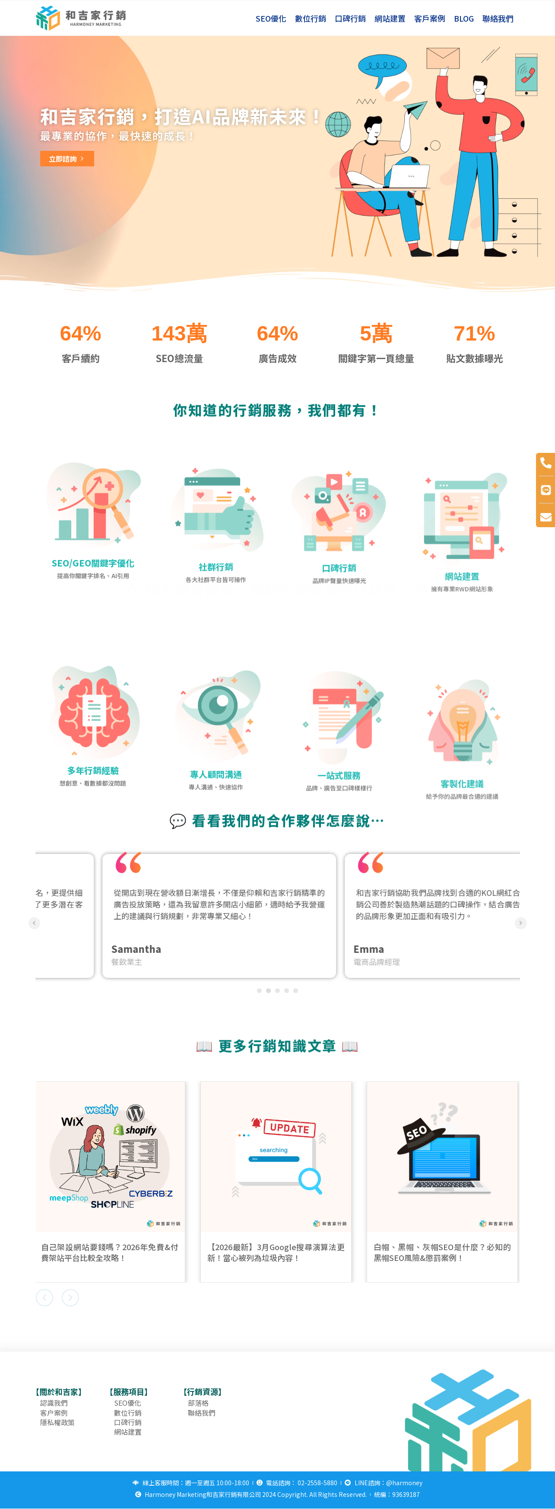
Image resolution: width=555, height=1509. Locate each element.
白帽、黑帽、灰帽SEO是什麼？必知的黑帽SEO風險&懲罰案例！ (444, 1252)
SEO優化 (271, 18)
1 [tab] (259, 990)
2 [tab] (268, 990)
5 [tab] (295, 990)
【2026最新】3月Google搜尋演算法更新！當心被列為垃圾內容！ (277, 1252)
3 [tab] (277, 990)
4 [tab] (286, 990)
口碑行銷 (350, 18)
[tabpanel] (156, 916)
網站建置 (390, 18)
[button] (44, 1297)
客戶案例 (429, 18)
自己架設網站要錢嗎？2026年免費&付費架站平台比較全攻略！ (111, 1252)
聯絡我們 (498, 18)
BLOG (464, 18)
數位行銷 (310, 18)
